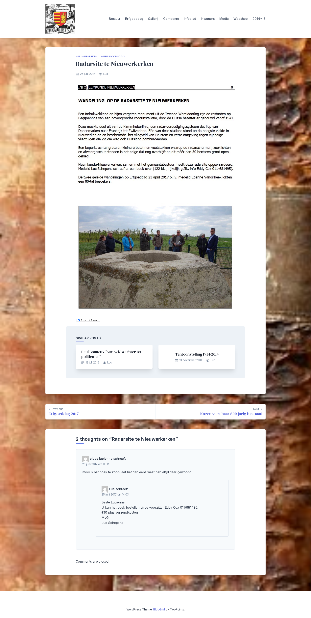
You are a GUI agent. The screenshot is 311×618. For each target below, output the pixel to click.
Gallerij (153, 19)
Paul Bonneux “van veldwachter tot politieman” (111, 354)
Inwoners (208, 19)
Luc (105, 73)
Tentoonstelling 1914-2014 (197, 354)
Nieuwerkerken (86, 56)
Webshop (240, 19)
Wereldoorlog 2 (113, 56)
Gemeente (171, 19)
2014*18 (259, 19)
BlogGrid (159, 609)
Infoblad (190, 19)
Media (224, 19)
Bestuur (114, 19)
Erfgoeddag (134, 19)
